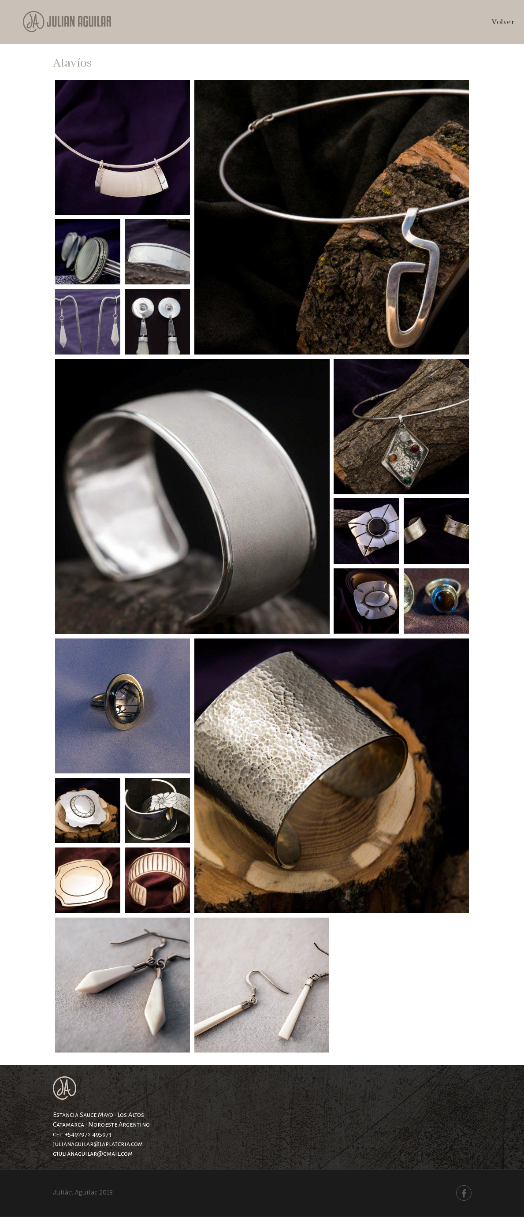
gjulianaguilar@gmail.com (93, 1153)
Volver (503, 22)
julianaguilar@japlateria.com (98, 1143)
